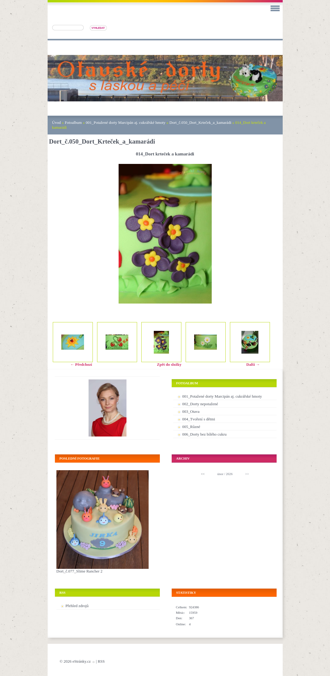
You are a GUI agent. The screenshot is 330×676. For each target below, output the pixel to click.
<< (202, 474)
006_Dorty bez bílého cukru (204, 434)
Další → (253, 364)
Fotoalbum (73, 122)
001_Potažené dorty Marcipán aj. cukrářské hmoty (126, 122)
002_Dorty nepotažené (200, 404)
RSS (101, 661)
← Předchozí (81, 364)
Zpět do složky (169, 364)
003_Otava (191, 411)
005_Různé (191, 426)
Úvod (56, 122)
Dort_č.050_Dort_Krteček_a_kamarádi (200, 122)
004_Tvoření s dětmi (198, 419)
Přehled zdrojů (77, 605)
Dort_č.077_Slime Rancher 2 (79, 571)
